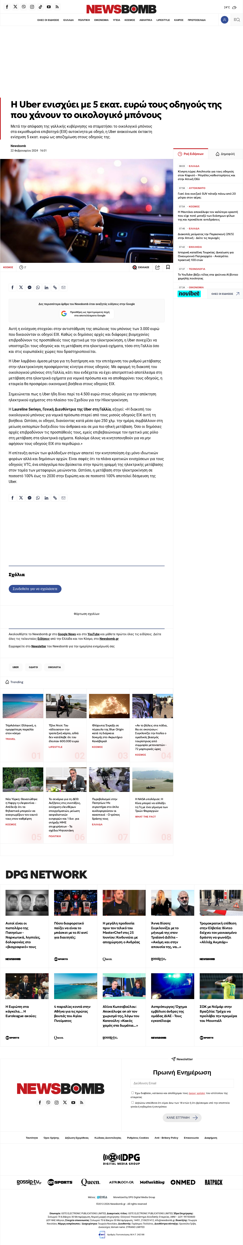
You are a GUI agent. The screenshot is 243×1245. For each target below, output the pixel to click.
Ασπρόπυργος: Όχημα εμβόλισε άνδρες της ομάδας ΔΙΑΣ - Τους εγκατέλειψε (169, 1013)
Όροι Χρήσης (51, 1137)
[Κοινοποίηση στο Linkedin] (46, 287)
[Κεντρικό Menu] (237, 20)
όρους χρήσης (197, 1093)
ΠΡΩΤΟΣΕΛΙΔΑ (197, 20)
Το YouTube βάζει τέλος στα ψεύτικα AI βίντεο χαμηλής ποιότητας (208, 276)
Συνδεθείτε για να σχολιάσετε (35, 589)
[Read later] (168, 267)
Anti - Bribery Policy (166, 1137)
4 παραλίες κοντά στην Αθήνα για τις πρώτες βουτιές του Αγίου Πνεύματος (72, 1013)
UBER (16, 667)
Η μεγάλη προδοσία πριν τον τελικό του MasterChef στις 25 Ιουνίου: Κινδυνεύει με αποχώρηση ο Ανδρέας (121, 932)
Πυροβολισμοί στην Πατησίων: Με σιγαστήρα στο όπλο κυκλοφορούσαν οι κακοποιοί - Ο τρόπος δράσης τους (106, 808)
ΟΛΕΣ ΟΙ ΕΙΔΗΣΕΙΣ (48, 20)
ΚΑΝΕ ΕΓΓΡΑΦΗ (182, 1117)
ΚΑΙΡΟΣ (179, 20)
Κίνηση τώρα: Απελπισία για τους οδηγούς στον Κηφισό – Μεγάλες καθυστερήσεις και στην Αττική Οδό (206, 175)
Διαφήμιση (210, 1137)
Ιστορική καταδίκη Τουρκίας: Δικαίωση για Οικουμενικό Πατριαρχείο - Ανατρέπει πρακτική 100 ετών (206, 256)
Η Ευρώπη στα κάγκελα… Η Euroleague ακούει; (21, 1011)
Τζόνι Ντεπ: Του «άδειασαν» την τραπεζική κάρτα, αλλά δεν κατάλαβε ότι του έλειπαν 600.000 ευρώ (64, 733)
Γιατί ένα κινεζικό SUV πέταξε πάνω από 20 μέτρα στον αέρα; (207, 195)
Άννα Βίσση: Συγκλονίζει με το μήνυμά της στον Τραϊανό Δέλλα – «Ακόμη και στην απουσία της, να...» (166, 935)
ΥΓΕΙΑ (116, 20)
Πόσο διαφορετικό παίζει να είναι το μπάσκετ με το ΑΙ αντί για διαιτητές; (71, 930)
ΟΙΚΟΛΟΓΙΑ (54, 667)
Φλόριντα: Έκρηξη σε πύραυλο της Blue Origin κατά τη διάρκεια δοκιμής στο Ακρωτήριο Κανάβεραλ (108, 733)
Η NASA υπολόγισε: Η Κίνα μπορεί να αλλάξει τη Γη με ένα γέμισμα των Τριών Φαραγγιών (151, 805)
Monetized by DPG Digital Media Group (134, 1197)
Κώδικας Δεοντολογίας (108, 1137)
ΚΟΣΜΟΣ (130, 20)
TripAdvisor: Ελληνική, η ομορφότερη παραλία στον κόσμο (21, 729)
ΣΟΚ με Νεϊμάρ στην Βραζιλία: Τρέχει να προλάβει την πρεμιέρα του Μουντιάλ (218, 1013)
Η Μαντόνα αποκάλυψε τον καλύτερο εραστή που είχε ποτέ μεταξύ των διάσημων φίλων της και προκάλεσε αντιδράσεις (208, 215)
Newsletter (38, 646)
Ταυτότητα (32, 1137)
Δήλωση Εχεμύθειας (77, 1137)
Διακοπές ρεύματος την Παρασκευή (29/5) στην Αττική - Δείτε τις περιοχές (206, 236)
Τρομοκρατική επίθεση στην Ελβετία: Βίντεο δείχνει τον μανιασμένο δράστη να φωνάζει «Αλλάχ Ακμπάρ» (218, 932)
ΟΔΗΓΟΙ (33, 667)
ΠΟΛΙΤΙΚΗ (84, 20)
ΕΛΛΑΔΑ (68, 20)
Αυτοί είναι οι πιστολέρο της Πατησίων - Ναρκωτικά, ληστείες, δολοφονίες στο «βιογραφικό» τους (23, 935)
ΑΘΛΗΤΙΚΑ (146, 20)
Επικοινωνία (191, 1137)
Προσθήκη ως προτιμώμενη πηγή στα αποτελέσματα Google (85, 314)
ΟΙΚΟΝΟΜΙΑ (101, 20)
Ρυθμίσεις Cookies (138, 1137)
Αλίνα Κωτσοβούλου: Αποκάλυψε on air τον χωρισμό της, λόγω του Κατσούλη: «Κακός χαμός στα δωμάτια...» (121, 1016)
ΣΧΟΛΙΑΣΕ (140, 267)
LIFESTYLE (163, 20)
